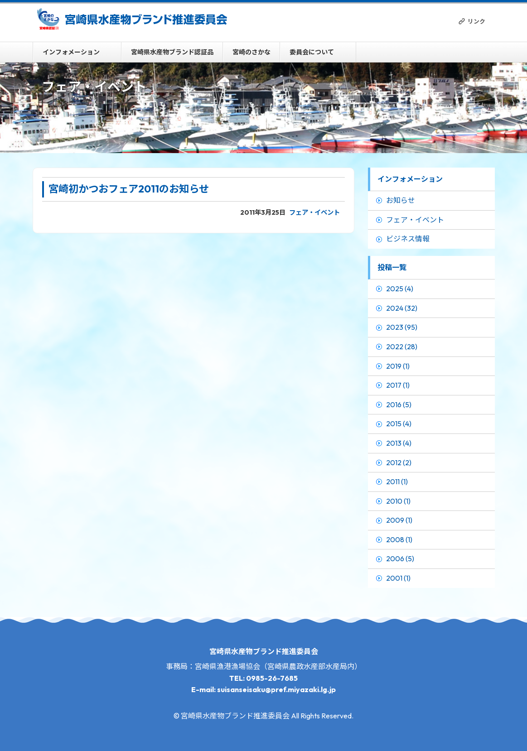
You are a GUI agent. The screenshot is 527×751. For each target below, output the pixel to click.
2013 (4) (398, 443)
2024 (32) (401, 308)
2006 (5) (400, 558)
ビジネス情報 (408, 238)
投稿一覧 (391, 267)
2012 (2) (398, 462)
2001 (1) (398, 578)
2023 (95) (401, 327)
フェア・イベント (314, 212)
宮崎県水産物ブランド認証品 (172, 52)
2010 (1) (398, 500)
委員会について (312, 52)
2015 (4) (398, 423)
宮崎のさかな (251, 52)
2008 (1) (399, 539)
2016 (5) (398, 404)
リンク (476, 21)
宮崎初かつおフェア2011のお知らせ (128, 189)
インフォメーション (71, 52)
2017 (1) (398, 385)
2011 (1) (397, 481)
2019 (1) (398, 366)
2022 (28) (401, 346)
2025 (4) (399, 288)
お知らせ (400, 200)
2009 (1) (399, 520)
